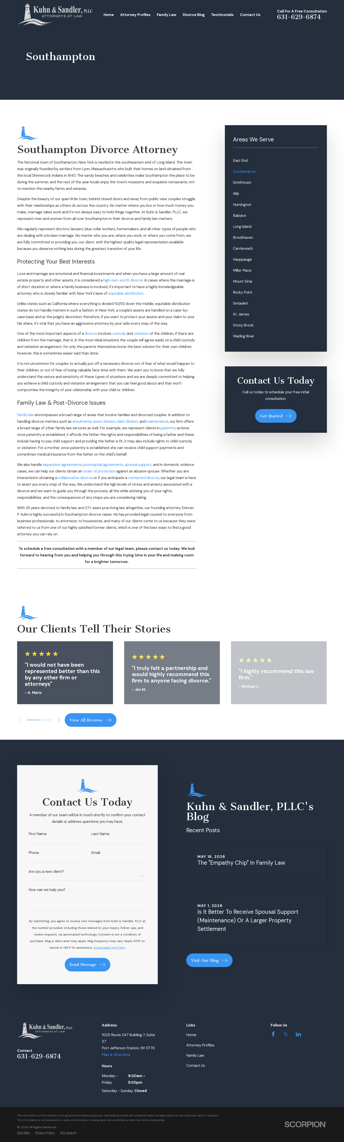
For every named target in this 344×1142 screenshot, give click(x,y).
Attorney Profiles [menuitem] (135, 14)
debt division (127, 421)
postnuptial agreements (103, 464)
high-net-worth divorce (123, 280)
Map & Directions (116, 1054)
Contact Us (195, 1065)
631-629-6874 (299, 17)
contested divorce (143, 477)
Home (191, 1034)
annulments (82, 421)
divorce (91, 333)
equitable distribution (125, 293)
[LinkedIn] (298, 1034)
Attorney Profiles (200, 1045)
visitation (141, 333)
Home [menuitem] (109, 14)
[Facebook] (273, 1034)
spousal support (138, 464)
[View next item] (59, 720)
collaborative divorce (75, 477)
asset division (104, 421)
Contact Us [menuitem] (250, 14)
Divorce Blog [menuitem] (194, 14)
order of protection (99, 471)
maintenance (157, 421)
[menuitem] (276, 160)
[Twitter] (285, 1034)
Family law (25, 414)
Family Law (195, 1055)
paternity (168, 428)
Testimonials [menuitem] (222, 14)
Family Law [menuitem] (166, 14)
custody (119, 333)
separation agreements (62, 464)
